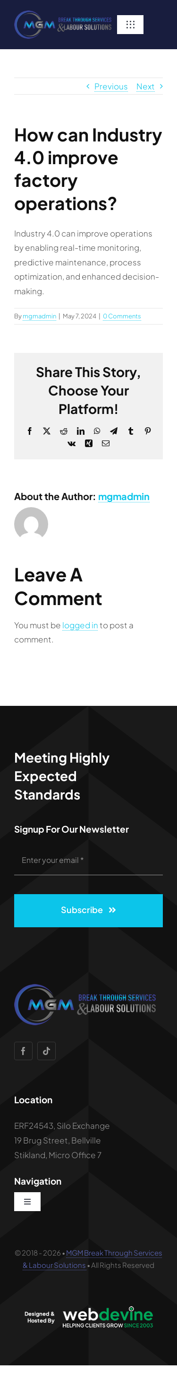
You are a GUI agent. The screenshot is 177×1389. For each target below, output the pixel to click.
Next (145, 86)
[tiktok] (46, 1051)
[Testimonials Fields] (62, 14)
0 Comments (122, 316)
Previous (111, 86)
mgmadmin (39, 316)
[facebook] (23, 1051)
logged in (80, 625)
